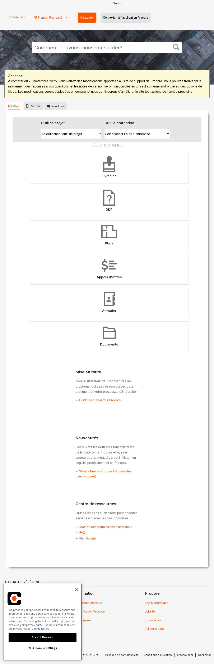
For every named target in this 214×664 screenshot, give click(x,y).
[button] (176, 48)
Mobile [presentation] (36, 106)
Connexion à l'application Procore (125, 17)
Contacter (87, 17)
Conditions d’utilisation (158, 654)
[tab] (14, 106)
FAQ (82, 532)
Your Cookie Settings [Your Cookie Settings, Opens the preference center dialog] (42, 648)
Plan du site (87, 538)
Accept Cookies (42, 637)
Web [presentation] (16, 106)
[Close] (76, 589)
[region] (42, 622)
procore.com (16, 17)
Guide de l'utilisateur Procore (100, 400)
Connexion (204, 654)
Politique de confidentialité (122, 654)
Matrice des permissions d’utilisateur (105, 527)
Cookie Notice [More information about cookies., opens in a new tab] (40, 628)
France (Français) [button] (49, 17)
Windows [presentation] (58, 106)
